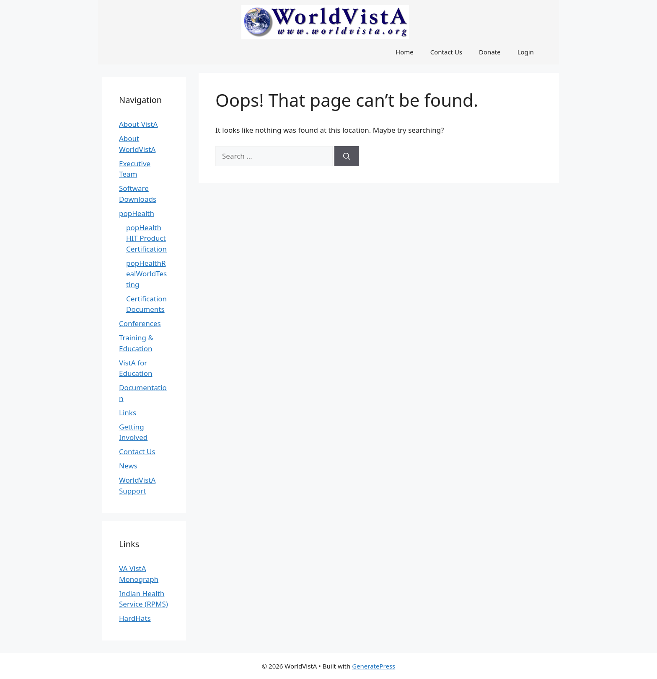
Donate (490, 52)
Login (525, 52)
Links (127, 412)
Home (405, 52)
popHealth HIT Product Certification (146, 238)
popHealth (136, 213)
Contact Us (446, 52)
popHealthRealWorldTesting (146, 273)
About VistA (138, 124)
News (128, 466)
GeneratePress (373, 666)
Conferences (140, 323)
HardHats (135, 618)
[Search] (346, 156)
